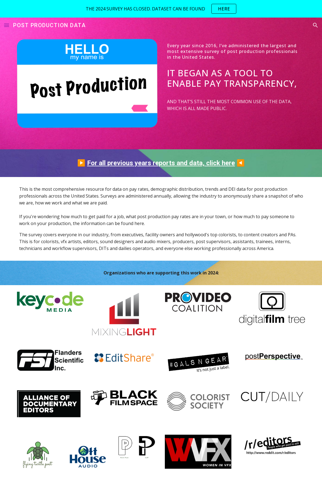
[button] (6, 25)
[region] (161, 9)
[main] (235, 51)
